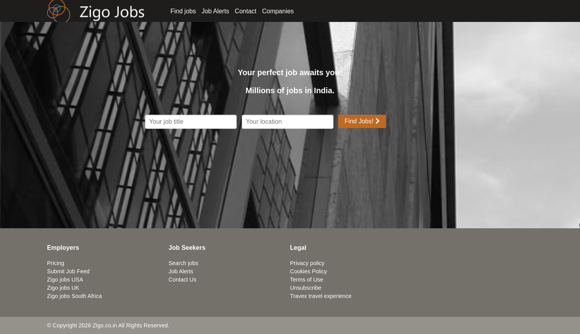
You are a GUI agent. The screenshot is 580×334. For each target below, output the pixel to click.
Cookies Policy (308, 271)
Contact (245, 11)
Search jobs (183, 263)
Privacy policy (307, 263)
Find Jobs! (361, 121)
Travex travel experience (321, 296)
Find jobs (183, 11)
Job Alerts (215, 11)
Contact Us (182, 279)
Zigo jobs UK (63, 288)
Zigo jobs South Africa (74, 296)
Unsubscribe (305, 288)
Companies (278, 11)
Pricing (55, 263)
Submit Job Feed (68, 271)
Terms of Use (306, 279)
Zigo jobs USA (65, 279)
